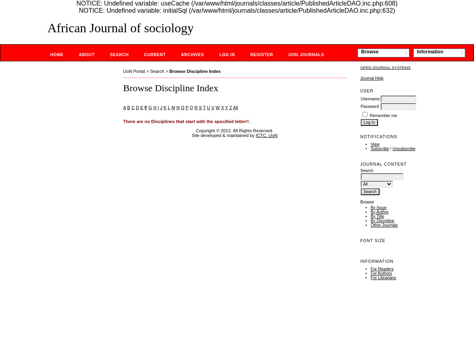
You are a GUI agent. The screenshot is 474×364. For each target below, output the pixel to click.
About (87, 55)
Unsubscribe (404, 149)
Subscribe (380, 149)
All (235, 107)
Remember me (383, 116)
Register (261, 55)
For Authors (381, 273)
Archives (192, 55)
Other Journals (384, 225)
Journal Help (372, 78)
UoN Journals (306, 55)
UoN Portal (134, 71)
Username (370, 99)
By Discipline (382, 221)
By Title (377, 216)
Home (56, 55)
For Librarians (383, 278)
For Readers (382, 269)
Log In (227, 55)
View (375, 144)
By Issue (379, 207)
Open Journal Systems (385, 67)
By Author (380, 212)
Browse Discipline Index (195, 71)
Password (370, 106)
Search (119, 55)
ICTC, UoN (266, 135)
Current (154, 55)
